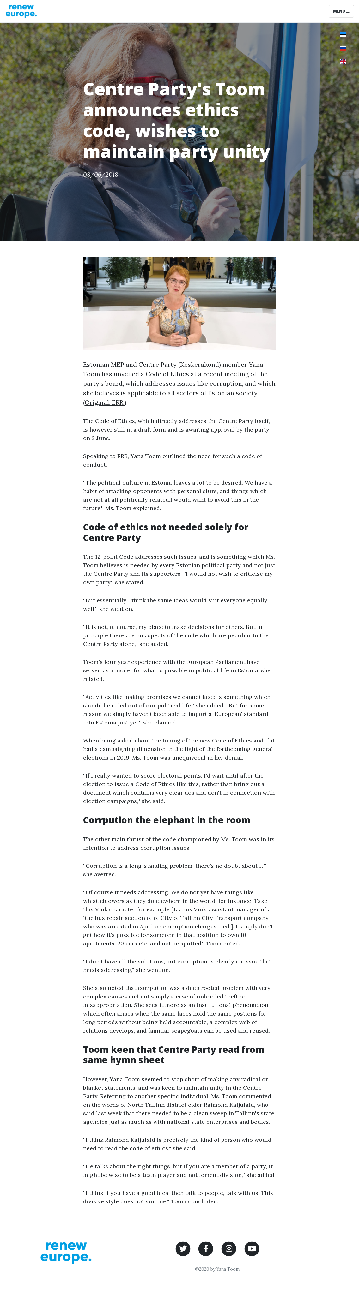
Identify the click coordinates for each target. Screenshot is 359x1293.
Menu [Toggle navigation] (341, 11)
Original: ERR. (105, 402)
